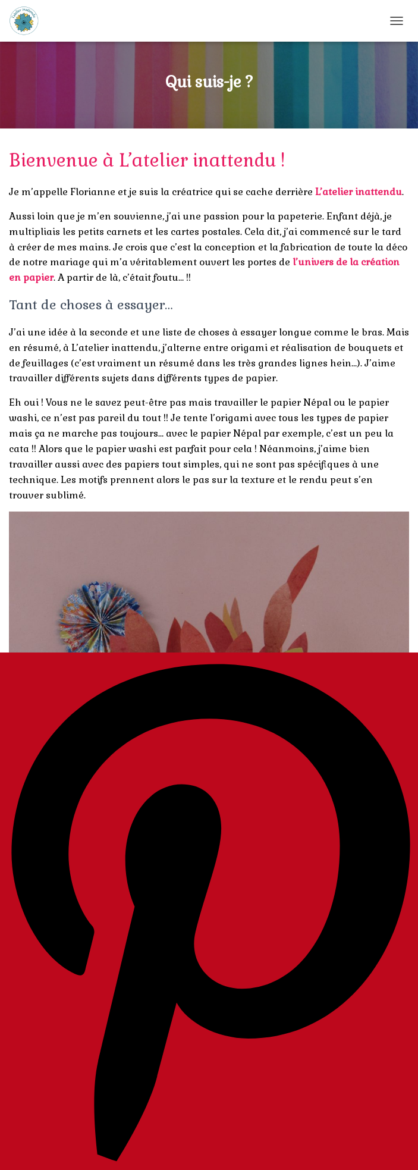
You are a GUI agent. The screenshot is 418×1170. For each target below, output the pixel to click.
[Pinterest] (209, 911)
